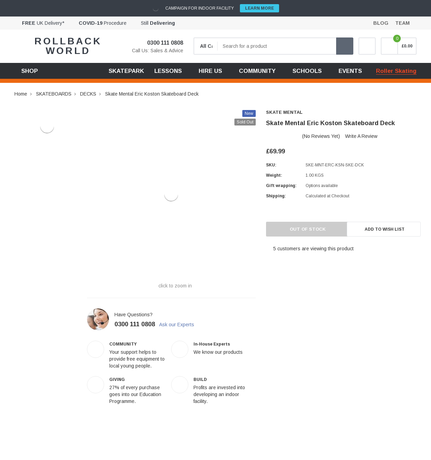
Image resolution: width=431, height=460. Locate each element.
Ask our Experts (180, 324)
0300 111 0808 (161, 43)
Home (20, 94)
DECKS (88, 94)
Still (158, 23)
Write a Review (361, 136)
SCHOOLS (307, 71)
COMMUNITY (257, 71)
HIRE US (210, 71)
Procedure (102, 23)
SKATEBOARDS (53, 94)
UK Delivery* (43, 23)
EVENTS (350, 71)
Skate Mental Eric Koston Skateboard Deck (152, 94)
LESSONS (168, 71)
